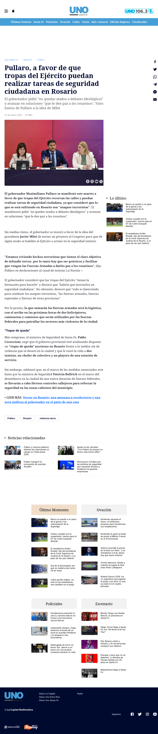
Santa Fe (38, 22)
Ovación (65, 22)
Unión (85, 22)
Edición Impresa (120, 22)
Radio (80, 693)
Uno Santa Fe (11, 60)
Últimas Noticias (21, 22)
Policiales (52, 22)
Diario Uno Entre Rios (49, 697)
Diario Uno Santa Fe (49, 700)
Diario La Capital (47, 693)
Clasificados (139, 22)
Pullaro (41, 60)
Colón (76, 22)
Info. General (99, 22)
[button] (6, 11)
